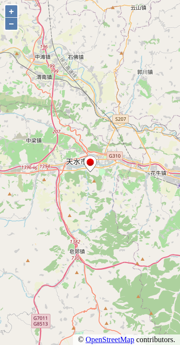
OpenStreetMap (109, 339)
